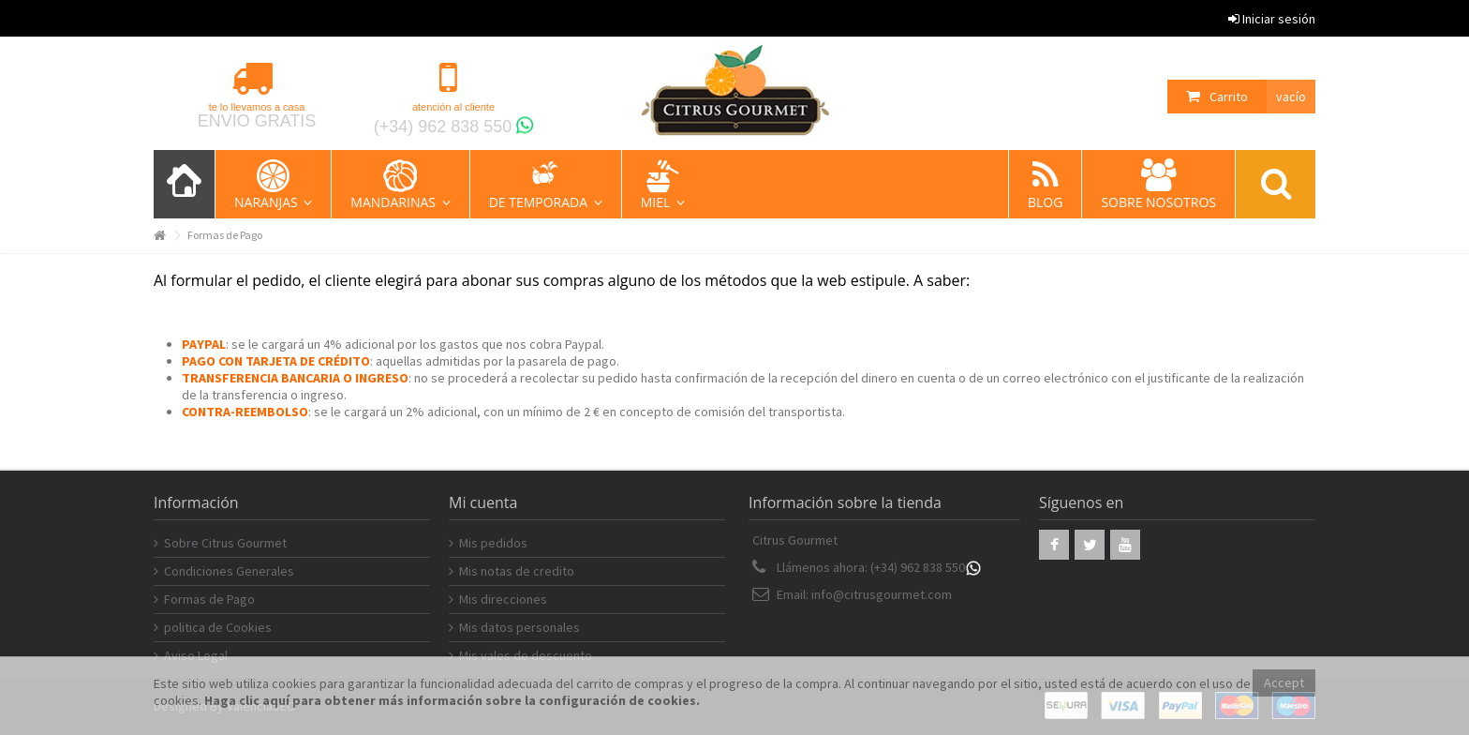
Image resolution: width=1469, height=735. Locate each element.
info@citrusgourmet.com (881, 594)
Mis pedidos (493, 542)
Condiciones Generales (229, 570)
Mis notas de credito (516, 570)
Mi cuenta (483, 502)
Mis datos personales (519, 627)
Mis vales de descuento (525, 655)
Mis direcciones (503, 599)
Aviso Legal (196, 655)
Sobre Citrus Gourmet (225, 542)
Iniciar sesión (1271, 18)
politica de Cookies (218, 627)
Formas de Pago (209, 599)
